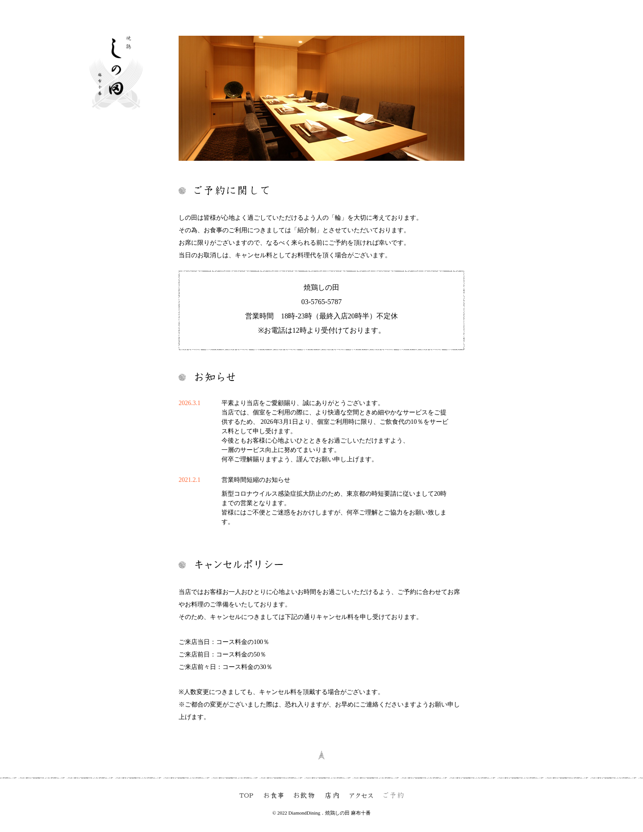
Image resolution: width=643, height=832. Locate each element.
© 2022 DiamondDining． (298, 812)
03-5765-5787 (321, 301)
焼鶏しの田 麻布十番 (348, 812)
